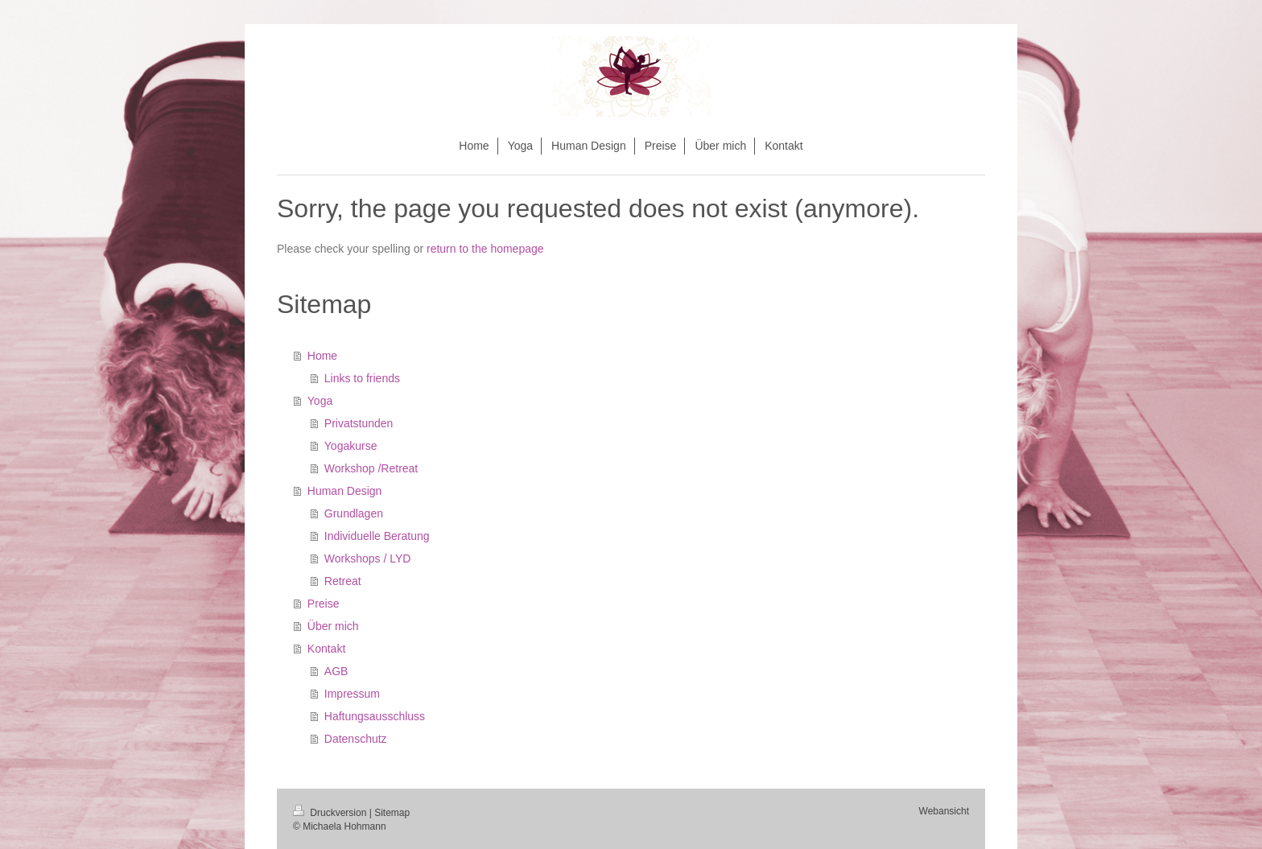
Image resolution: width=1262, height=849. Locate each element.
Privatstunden (359, 423)
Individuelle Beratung (377, 536)
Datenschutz (355, 738)
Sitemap (392, 812)
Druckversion (331, 812)
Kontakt (326, 648)
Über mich (333, 626)
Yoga (319, 400)
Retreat (342, 581)
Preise (323, 603)
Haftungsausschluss (374, 716)
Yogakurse (350, 445)
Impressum (352, 693)
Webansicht (944, 811)
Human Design (344, 490)
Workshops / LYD (367, 558)
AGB (336, 671)
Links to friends (362, 378)
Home (322, 355)
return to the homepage (485, 248)
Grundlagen (353, 513)
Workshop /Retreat (371, 468)
